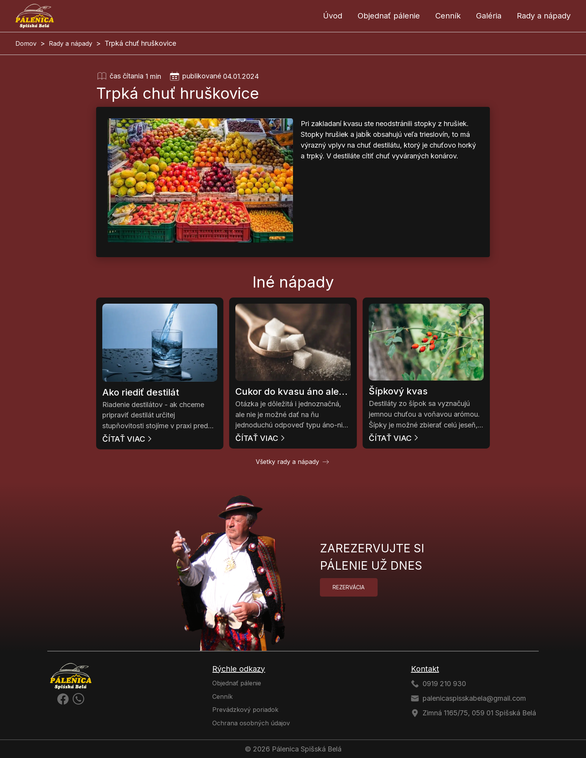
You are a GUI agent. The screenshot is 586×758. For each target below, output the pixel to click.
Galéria (488, 15)
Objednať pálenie (389, 15)
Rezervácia (349, 587)
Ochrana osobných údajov (251, 723)
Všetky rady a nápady (287, 461)
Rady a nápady (544, 15)
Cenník (448, 15)
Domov (26, 43)
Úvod (332, 15)
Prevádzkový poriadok (245, 709)
